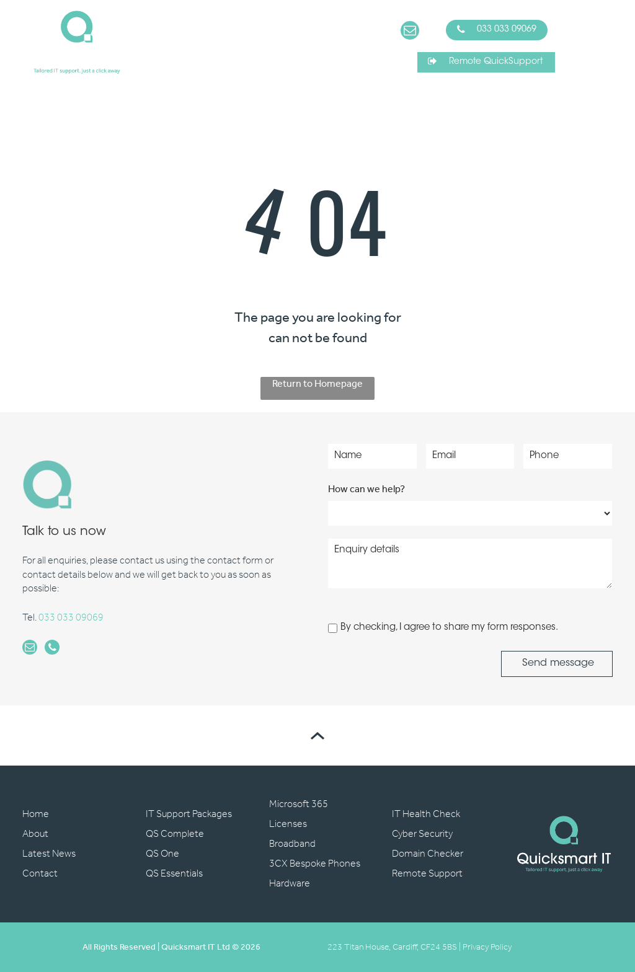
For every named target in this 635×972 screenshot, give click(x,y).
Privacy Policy (487, 947)
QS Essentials (174, 873)
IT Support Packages (189, 814)
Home (35, 814)
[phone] (52, 649)
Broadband (292, 844)
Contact (40, 873)
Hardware (289, 883)
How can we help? (366, 489)
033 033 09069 (71, 617)
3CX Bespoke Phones (314, 863)
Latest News (49, 854)
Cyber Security (422, 834)
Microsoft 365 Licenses (298, 814)
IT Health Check (426, 814)
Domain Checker (427, 854)
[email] (410, 32)
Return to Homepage (317, 385)
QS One (162, 854)
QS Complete (175, 834)
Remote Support (427, 873)
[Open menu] (602, 42)
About (35, 834)
